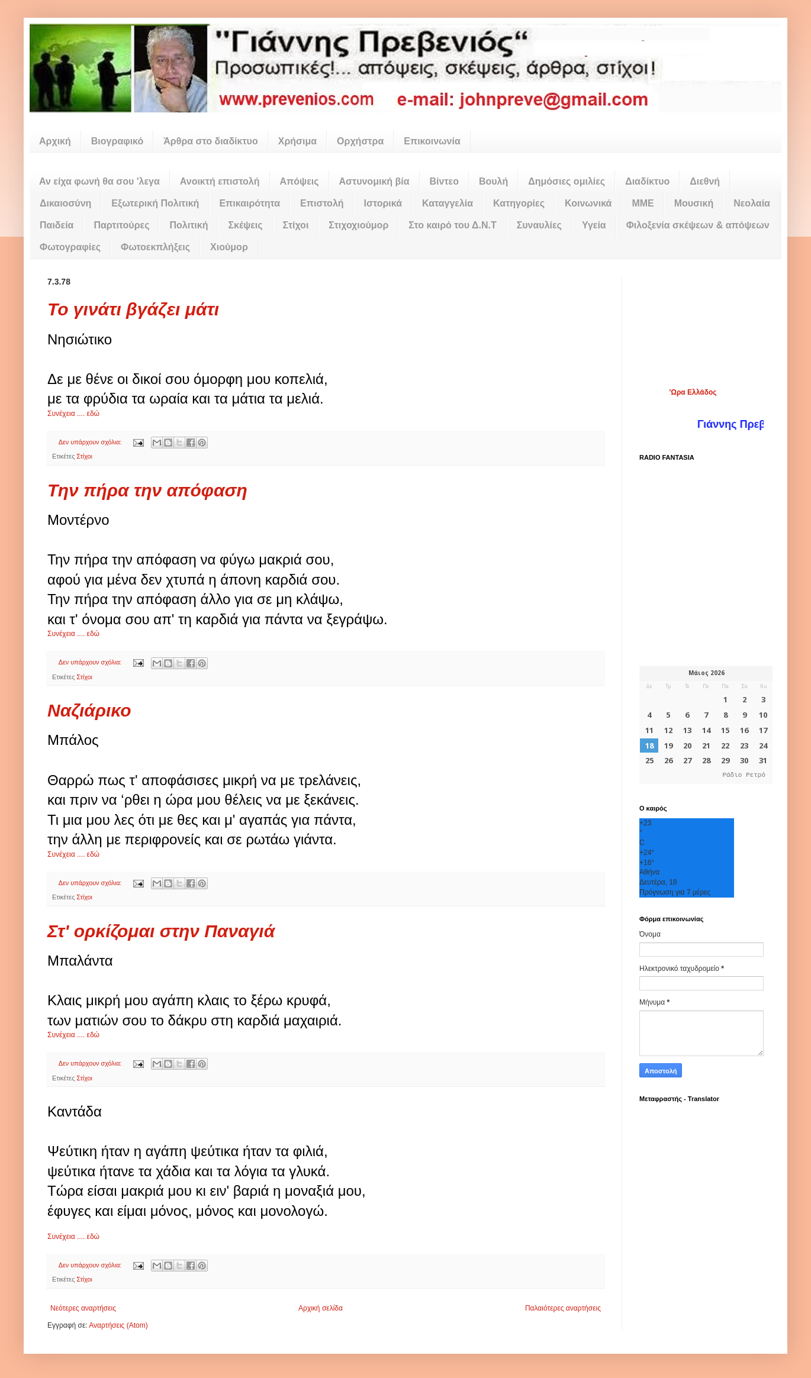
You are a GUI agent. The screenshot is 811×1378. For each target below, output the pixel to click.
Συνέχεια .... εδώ (73, 413)
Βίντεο (444, 181)
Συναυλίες (539, 225)
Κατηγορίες (519, 203)
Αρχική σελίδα (320, 1308)
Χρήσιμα (297, 141)
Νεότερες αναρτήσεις (83, 1308)
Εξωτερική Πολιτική (155, 203)
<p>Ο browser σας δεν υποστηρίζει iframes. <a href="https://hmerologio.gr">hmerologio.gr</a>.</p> (706, 725)
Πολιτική (188, 225)
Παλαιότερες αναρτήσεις (563, 1308)
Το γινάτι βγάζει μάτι (133, 309)
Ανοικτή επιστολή (220, 181)
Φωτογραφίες (70, 247)
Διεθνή (705, 181)
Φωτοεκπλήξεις (155, 247)
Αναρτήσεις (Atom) (118, 1325)
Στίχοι (296, 225)
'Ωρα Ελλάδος (692, 392)
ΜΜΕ (643, 203)
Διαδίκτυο (647, 181)
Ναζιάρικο (89, 710)
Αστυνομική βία (374, 181)
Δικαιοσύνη (65, 203)
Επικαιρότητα (249, 203)
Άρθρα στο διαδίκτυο (210, 141)
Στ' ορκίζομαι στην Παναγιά (161, 931)
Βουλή (493, 181)
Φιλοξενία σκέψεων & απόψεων (698, 225)
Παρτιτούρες (121, 225)
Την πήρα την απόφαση (147, 490)
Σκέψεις (245, 225)
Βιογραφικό (117, 141)
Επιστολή (321, 203)
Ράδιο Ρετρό (743, 775)
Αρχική (55, 141)
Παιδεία (56, 225)
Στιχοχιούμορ (358, 225)
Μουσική (694, 203)
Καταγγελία (447, 203)
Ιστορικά (383, 203)
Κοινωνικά (588, 203)
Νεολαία (751, 203)
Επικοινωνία (432, 141)
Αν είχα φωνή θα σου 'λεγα (99, 181)
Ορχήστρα (360, 141)
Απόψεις (299, 181)
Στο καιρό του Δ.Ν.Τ (452, 225)
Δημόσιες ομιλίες (566, 181)
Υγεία (594, 225)
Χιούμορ (229, 247)
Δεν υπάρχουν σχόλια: (91, 442)
